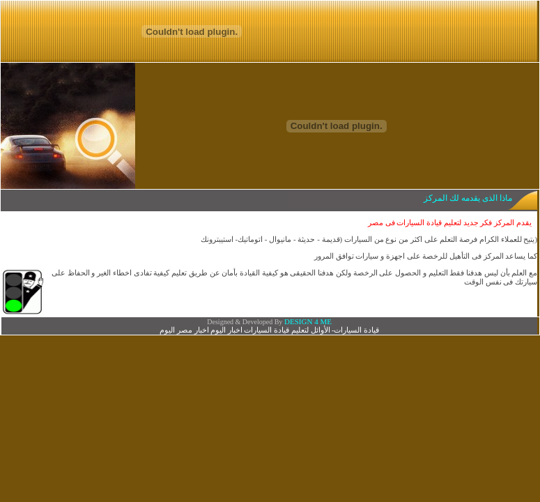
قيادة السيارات (356, 330)
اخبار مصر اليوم (184, 330)
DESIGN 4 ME (307, 321)
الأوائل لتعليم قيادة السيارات (287, 330)
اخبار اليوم (226, 330)
